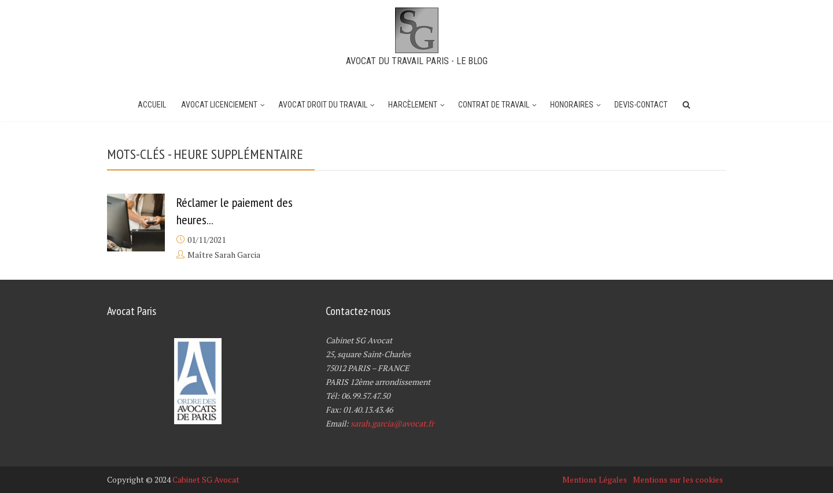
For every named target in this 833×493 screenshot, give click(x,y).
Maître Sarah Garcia (223, 254)
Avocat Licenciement (219, 104)
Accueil (152, 104)
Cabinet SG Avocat (205, 479)
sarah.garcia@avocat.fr (392, 423)
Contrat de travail (493, 104)
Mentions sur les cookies (678, 479)
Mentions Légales (594, 479)
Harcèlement (412, 104)
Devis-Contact (641, 104)
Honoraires (572, 104)
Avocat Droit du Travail (322, 104)
